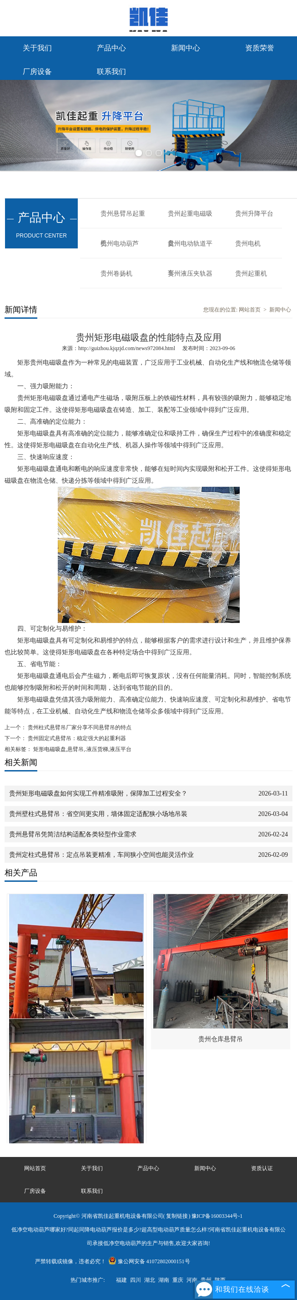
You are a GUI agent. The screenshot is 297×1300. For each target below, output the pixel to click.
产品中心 (111, 48)
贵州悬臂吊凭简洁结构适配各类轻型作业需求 (72, 834)
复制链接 (177, 1216)
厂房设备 (37, 71)
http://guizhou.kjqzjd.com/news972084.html (126, 348)
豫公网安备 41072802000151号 (149, 1261)
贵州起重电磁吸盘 (190, 219)
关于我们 (37, 48)
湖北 (149, 1280)
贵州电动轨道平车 (190, 249)
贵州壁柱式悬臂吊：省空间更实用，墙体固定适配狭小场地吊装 (98, 814)
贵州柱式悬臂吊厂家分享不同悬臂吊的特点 (78, 727)
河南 (191, 1280)
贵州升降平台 (254, 213)
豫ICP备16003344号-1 (217, 1216)
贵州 (206, 1280)
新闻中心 (185, 48)
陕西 (220, 1280)
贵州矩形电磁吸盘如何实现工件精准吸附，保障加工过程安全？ (98, 793)
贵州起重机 (251, 273)
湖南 (163, 1280)
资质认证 (262, 1168)
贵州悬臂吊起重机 (123, 219)
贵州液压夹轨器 (190, 273)
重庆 (177, 1280)
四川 (135, 1280)
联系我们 (111, 71)
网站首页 (250, 309)
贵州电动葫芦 (120, 243)
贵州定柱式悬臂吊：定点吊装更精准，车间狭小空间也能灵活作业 (101, 854)
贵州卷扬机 (116, 273)
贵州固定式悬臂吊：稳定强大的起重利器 (76, 738)
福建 (121, 1280)
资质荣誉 (259, 48)
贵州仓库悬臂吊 (220, 1039)
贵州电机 (248, 243)
